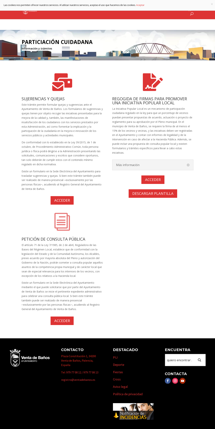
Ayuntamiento (73, 9)
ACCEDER (62, 200)
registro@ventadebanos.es (78, 380)
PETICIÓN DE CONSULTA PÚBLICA (53, 239)
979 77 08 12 (73, 372)
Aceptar (140, 5)
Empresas (139, 9)
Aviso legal (120, 386)
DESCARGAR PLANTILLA (152, 193)
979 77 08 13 (90, 372)
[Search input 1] (179, 360)
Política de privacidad (128, 394)
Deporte (118, 365)
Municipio (99, 9)
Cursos (159, 9)
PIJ (115, 357)
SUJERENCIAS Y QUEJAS (43, 98)
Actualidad (176, 9)
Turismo (119, 9)
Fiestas (118, 372)
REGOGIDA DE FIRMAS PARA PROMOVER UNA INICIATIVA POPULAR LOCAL (149, 100)
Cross (117, 379)
